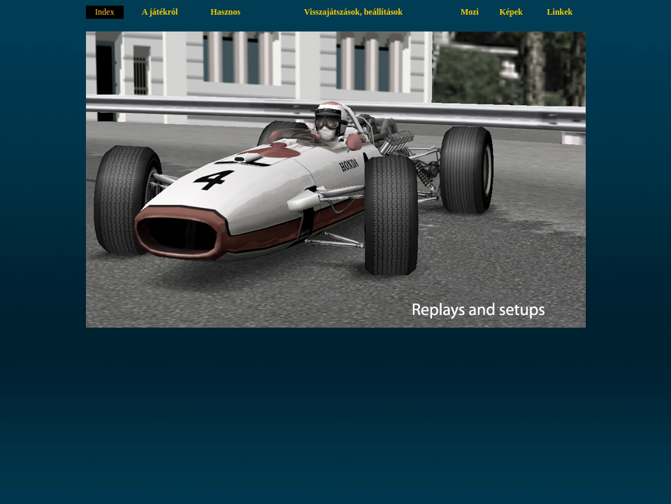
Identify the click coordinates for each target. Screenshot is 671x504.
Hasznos (225, 12)
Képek (510, 12)
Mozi (470, 12)
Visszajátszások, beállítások (353, 12)
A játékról (160, 12)
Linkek (560, 12)
